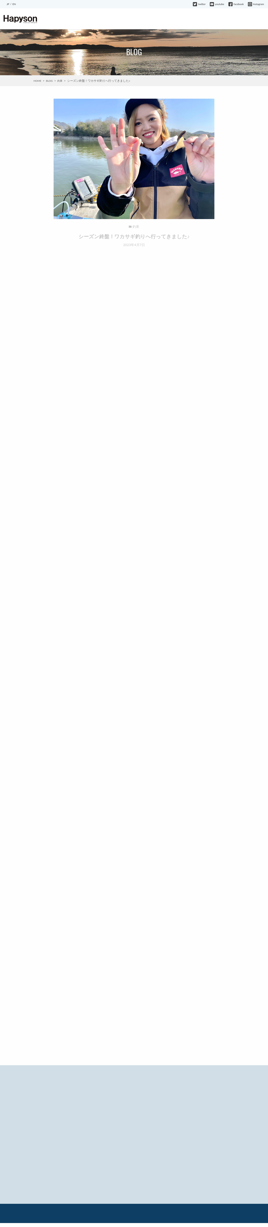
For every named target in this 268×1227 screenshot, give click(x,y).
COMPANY (214, 19)
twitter (199, 4)
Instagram (256, 4)
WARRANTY (235, 19)
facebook (236, 4)
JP (8, 4)
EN (14, 4)
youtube (217, 4)
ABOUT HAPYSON (68, 19)
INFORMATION (134, 19)
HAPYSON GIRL (190, 19)
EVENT (113, 19)
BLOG (154, 19)
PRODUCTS (95, 19)
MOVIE (168, 19)
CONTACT (256, 19)
